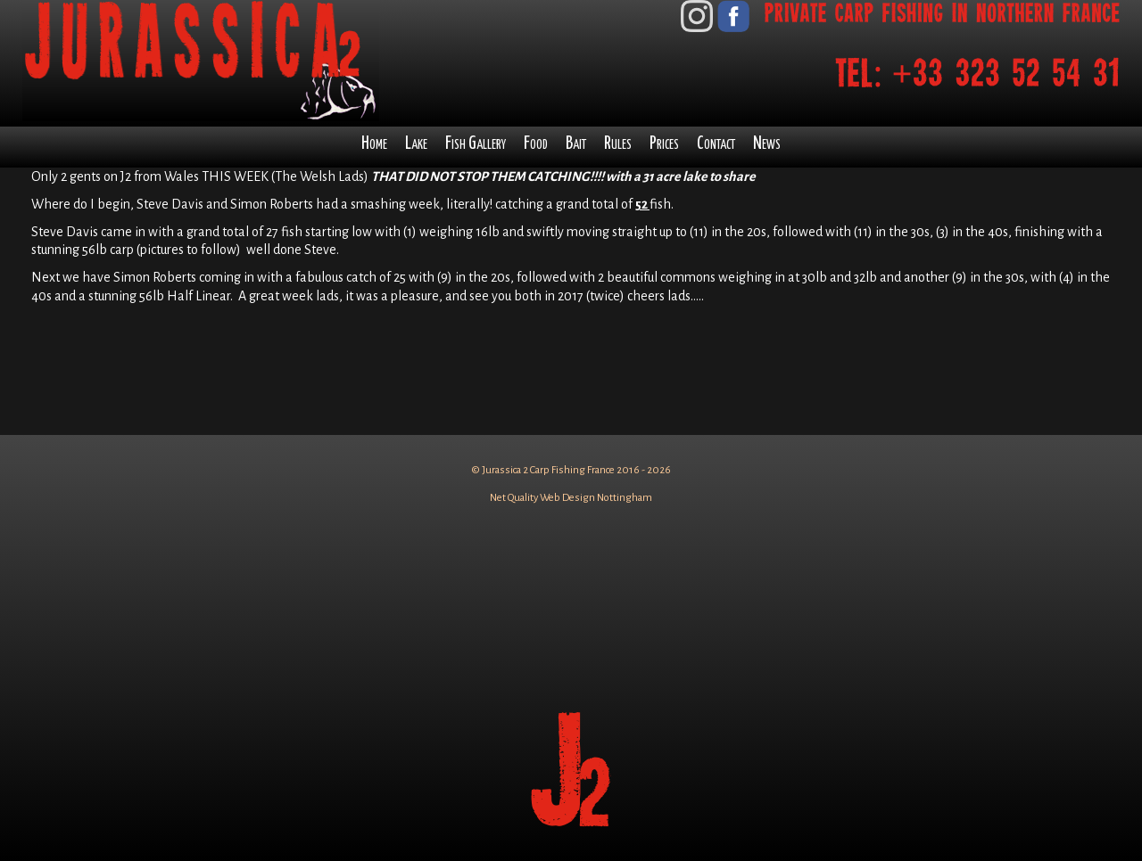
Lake (416, 143)
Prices (664, 143)
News (767, 143)
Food (536, 143)
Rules (618, 143)
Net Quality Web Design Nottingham (571, 498)
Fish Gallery (475, 143)
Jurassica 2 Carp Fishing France (548, 470)
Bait (576, 143)
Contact (716, 143)
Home (374, 143)
